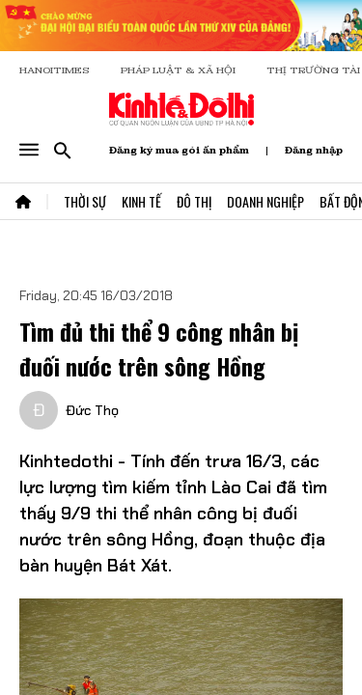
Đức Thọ (92, 410)
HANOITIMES (54, 70)
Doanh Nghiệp (265, 201)
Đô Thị (194, 201)
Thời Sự (85, 201)
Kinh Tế (141, 201)
